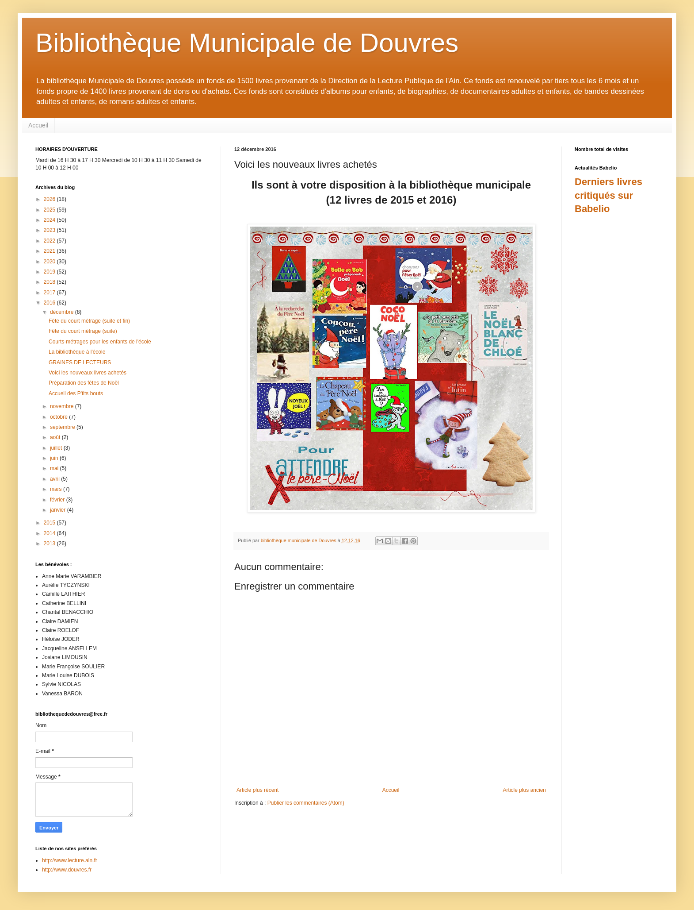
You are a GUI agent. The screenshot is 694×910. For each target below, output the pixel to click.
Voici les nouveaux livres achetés (87, 373)
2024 (50, 220)
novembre (62, 406)
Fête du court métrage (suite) (83, 331)
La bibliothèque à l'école (77, 352)
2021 (50, 251)
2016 (50, 303)
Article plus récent (257, 790)
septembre (63, 427)
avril (55, 479)
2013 (50, 543)
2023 (50, 230)
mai (55, 468)
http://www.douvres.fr (67, 870)
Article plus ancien (524, 790)
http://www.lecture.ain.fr (69, 860)
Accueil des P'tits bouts (76, 393)
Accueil (38, 125)
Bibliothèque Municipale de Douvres (246, 43)
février (58, 500)
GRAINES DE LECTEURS (80, 362)
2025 (50, 210)
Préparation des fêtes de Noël (84, 383)
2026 (50, 199)
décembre (62, 312)
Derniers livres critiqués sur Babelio (608, 195)
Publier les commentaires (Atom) (305, 803)
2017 (50, 292)
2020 (50, 261)
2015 (50, 523)
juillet (57, 448)
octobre (59, 417)
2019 (50, 272)
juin (55, 458)
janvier (58, 510)
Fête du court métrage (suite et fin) (89, 321)
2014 (50, 533)
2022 (50, 241)
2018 (50, 282)
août (56, 437)
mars (56, 489)
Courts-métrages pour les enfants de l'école (100, 342)
